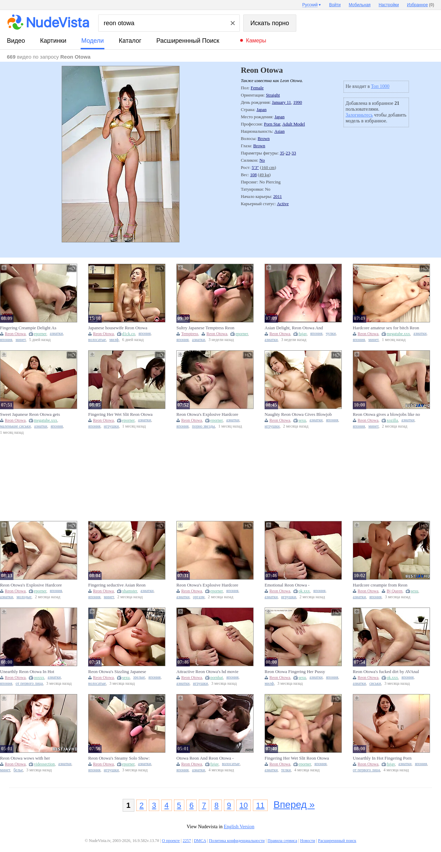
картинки (53, 40)
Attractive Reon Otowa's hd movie (207, 671)
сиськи (375, 683)
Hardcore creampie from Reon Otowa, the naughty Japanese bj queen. (381, 585)
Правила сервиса (282, 840)
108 (253, 174)
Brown (264, 138)
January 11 (281, 102)
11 (260, 805)
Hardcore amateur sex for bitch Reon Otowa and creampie (386, 328)
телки (286, 770)
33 (293, 153)
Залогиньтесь (359, 115)
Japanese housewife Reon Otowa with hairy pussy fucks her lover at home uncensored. (119, 328)
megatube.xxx (398, 333)
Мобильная (359, 4)
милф (114, 340)
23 (288, 153)
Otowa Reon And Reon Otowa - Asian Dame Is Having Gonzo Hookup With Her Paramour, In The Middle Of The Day (208, 758)
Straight (273, 95)
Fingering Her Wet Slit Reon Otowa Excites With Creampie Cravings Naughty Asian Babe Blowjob (297, 758)
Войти (335, 4)
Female (257, 88)
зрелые (139, 677)
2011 (277, 196)
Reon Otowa (15, 333)
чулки (331, 333)
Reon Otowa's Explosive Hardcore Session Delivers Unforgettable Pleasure (207, 414)
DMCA (200, 840)
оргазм (199, 597)
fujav (302, 333)
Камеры (256, 40)
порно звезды (203, 426)
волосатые (97, 340)
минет (20, 340)
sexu (302, 420)
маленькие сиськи (15, 426)
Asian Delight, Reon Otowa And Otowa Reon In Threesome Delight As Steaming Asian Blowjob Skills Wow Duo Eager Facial (296, 328)
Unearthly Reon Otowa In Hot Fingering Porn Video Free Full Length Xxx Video (28, 671)
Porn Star (272, 124)
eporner (40, 333)
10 (243, 805)
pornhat (216, 677)
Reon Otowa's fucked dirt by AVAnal (386, 671)
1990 (297, 102)
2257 (187, 840)
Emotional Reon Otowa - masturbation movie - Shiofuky (292, 585)
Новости (307, 840)
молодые (24, 597)
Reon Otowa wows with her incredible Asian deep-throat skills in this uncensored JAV (33, 758)
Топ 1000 (380, 86)
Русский (310, 4)
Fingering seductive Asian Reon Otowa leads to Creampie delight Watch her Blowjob (117, 585)
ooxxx (39, 677)
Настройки (389, 4)
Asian (279, 131)
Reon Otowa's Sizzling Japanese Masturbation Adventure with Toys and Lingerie (119, 671)
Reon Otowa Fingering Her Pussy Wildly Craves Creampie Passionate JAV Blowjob (297, 671)
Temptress (189, 333)
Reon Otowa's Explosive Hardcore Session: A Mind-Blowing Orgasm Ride (31, 585)
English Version (239, 826)
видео (16, 40)
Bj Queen (394, 591)
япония (6, 340)
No (262, 160)
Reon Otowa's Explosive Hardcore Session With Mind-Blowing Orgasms (207, 585)
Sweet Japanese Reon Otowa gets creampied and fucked (30, 414)
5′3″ (255, 167)
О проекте (171, 840)
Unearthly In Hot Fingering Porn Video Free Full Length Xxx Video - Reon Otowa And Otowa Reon (385, 758)
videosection (44, 764)
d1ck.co (128, 333)
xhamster (129, 591)
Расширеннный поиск (187, 40)
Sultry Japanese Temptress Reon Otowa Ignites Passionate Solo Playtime (205, 328)
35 (282, 153)
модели (92, 40)
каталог (130, 40)
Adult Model (293, 124)
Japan (261, 109)
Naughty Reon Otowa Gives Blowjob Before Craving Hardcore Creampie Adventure (298, 414)
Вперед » (294, 804)
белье (18, 770)
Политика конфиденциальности (237, 840)
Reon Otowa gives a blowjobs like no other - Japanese (386, 414)
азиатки (56, 333)
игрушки (111, 426)
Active (283, 203)
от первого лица (29, 683)
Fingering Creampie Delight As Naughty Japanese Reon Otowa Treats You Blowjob (28, 328)
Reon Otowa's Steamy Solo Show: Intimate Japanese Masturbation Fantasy (119, 758)
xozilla (392, 420)
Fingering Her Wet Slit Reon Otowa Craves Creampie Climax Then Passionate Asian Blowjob (120, 414)
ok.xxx (304, 591)
